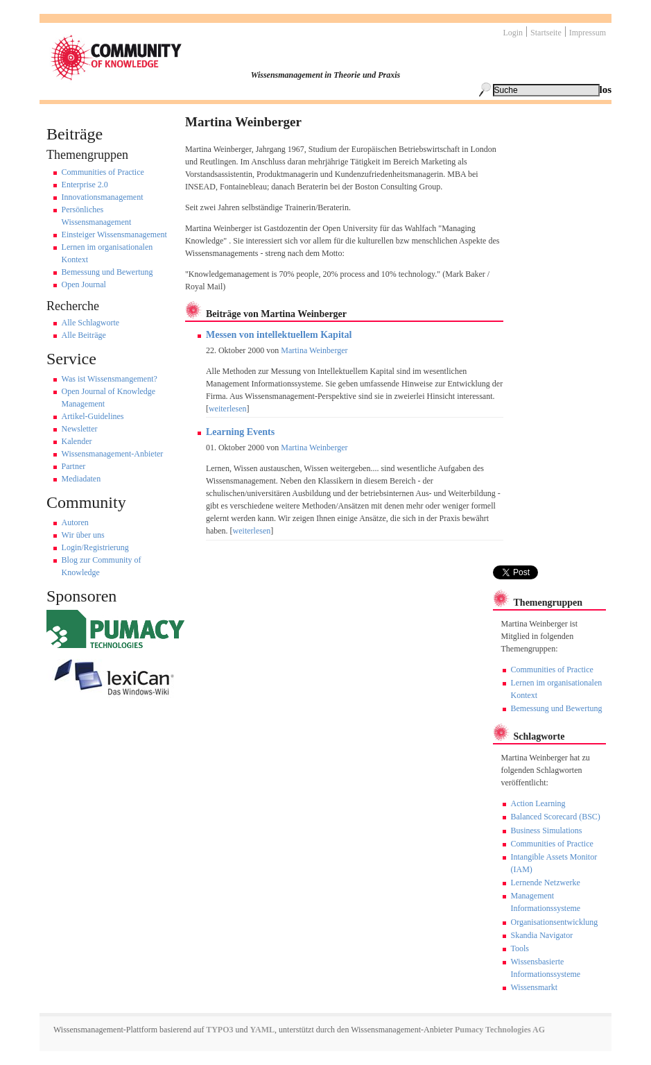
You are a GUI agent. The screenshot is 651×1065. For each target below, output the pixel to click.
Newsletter (80, 429)
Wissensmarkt (534, 987)
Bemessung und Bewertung (107, 272)
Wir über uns (83, 535)
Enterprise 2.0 (85, 184)
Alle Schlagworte (91, 322)
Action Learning (538, 803)
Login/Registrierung (95, 547)
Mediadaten (81, 479)
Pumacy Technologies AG (500, 1029)
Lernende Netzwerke (545, 882)
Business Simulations (546, 830)
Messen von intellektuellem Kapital (278, 335)
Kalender (77, 441)
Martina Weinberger (314, 350)
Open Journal (84, 284)
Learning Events (240, 432)
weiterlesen (228, 409)
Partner (74, 466)
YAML (262, 1029)
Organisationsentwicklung (554, 922)
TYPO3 (218, 1029)
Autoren (75, 522)
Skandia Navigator (542, 935)
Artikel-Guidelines (93, 416)
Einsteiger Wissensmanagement (114, 234)
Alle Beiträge (84, 335)
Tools (520, 948)
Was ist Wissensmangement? (109, 379)
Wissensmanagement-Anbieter (113, 454)
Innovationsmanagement (103, 197)
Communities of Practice (103, 172)
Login (513, 32)
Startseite (546, 32)
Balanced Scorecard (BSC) (555, 816)
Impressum (587, 32)
